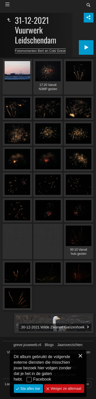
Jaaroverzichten (70, 345)
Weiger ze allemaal (65, 388)
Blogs (49, 345)
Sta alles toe (29, 388)
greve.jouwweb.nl (27, 345)
